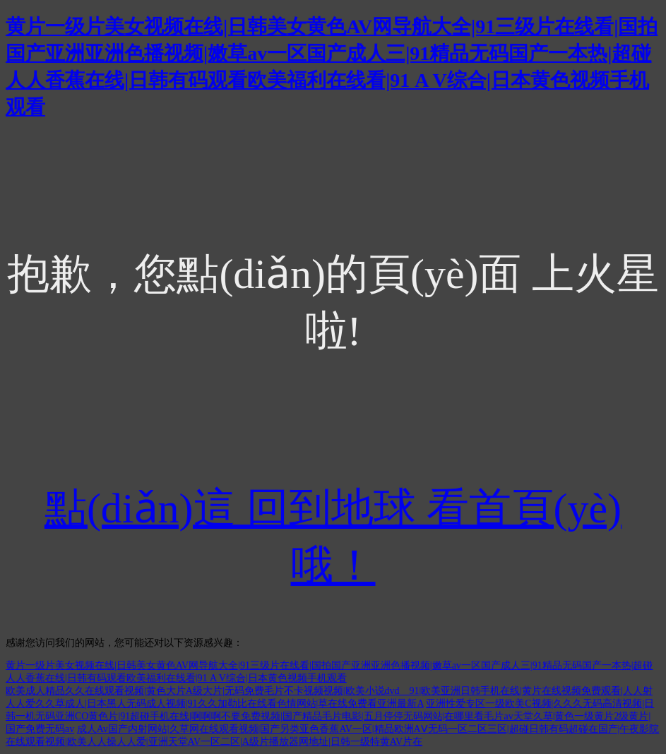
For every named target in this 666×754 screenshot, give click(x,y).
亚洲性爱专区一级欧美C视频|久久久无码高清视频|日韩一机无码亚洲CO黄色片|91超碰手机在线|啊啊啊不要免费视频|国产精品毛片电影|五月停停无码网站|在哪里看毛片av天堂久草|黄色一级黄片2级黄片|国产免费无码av (330, 716)
